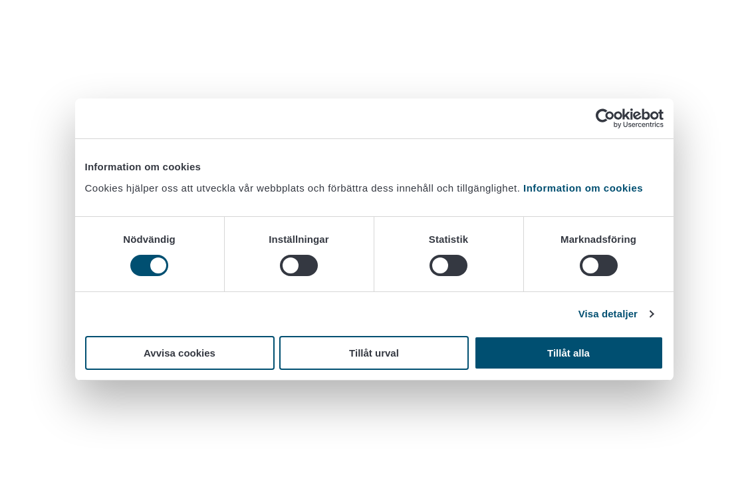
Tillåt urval (374, 353)
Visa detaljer (608, 313)
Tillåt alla (568, 353)
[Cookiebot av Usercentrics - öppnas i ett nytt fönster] (605, 118)
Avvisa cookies (179, 353)
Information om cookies (583, 188)
